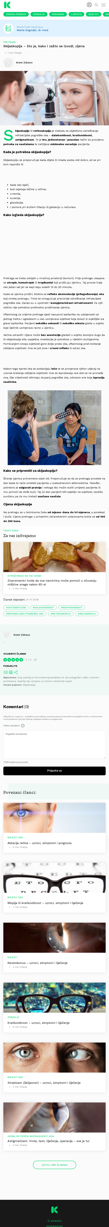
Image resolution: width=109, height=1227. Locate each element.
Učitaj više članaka (55, 1165)
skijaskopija (88, 613)
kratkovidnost (72, 607)
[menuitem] (89, 4)
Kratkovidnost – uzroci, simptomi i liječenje (39, 1023)
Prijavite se (54, 770)
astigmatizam (17, 607)
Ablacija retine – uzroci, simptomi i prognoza (40, 843)
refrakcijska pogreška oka (26, 613)
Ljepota (76, 14)
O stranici (54, 1220)
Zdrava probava (16, 14)
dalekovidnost (44, 607)
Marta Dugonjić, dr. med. (33, 30)
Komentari (13, 706)
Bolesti (12, 957)
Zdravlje (39, 14)
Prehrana (58, 14)
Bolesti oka (15, 837)
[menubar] (89, 4)
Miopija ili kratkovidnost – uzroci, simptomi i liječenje (45, 903)
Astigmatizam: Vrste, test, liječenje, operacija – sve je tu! (48, 1141)
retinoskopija (61, 613)
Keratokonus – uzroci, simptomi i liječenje (38, 963)
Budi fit (94, 14)
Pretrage (9, 42)
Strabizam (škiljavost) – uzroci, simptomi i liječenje (44, 1082)
